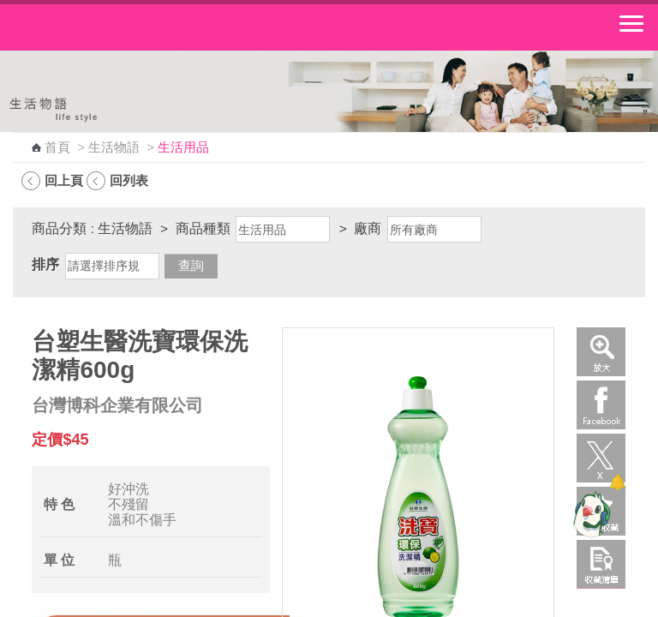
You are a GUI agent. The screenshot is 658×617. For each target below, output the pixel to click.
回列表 (129, 180)
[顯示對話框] (617, 482)
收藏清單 (601, 564)
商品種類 (203, 228)
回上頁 (64, 180)
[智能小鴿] (589, 514)
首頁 (57, 147)
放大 (601, 351)
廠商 (367, 228)
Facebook (601, 404)
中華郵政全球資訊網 (107, 27)
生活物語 (114, 147)
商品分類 (59, 228)
